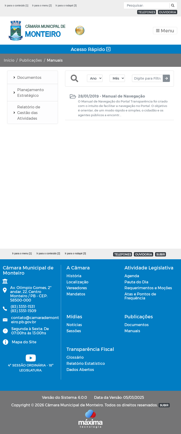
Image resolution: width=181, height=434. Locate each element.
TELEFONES (146, 12)
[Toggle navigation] (165, 30)
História (73, 275)
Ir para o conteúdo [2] (48, 253)
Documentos (136, 324)
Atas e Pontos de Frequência (140, 296)
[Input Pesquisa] (147, 5)
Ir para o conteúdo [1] (16, 5)
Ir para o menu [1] (22, 253)
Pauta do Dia (136, 282)
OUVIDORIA (167, 12)
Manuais (132, 330)
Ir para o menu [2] (42, 5)
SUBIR (160, 254)
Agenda (131, 275)
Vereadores (76, 287)
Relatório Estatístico (85, 363)
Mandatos (75, 294)
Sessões (73, 330)
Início (9, 60)
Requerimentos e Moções (148, 287)
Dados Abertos (80, 369)
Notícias (74, 324)
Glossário (75, 357)
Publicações (30, 60)
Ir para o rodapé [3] (66, 5)
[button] (172, 5)
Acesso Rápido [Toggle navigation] (91, 49)
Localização (77, 282)
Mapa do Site (24, 342)
